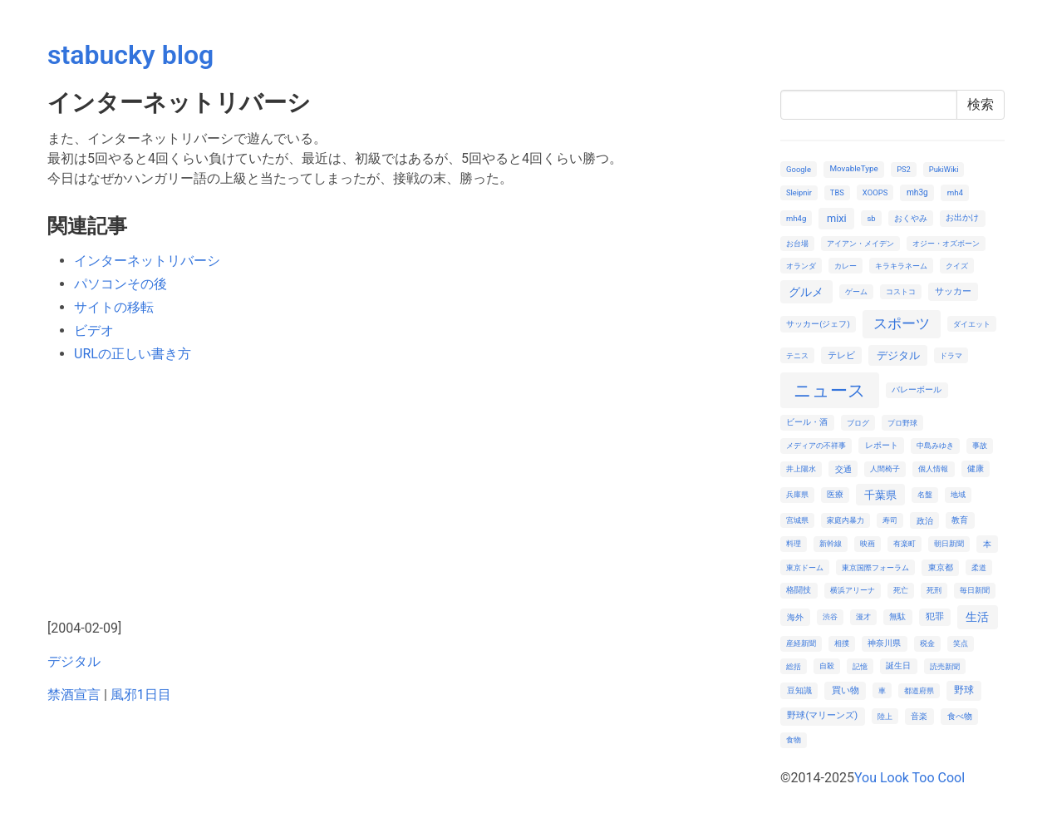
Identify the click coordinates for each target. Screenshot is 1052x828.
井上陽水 (801, 468)
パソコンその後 (120, 284)
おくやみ (910, 218)
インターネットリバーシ (147, 261)
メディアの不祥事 (816, 445)
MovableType (853, 168)
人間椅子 (885, 468)
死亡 (900, 589)
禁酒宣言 (74, 694)
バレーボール (916, 389)
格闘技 (798, 589)
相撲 (841, 643)
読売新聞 (945, 666)
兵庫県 (797, 494)
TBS (837, 192)
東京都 (940, 567)
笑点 (960, 643)
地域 (958, 494)
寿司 (889, 520)
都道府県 (919, 690)
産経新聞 (801, 643)
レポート (881, 445)
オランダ (801, 265)
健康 (975, 468)
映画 (867, 543)
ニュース (830, 390)
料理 (793, 543)
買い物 (845, 690)
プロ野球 (902, 422)
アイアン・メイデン (860, 243)
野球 (964, 690)
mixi (837, 218)
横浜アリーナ (852, 589)
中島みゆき (935, 445)
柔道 (978, 567)
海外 (795, 617)
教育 (959, 520)
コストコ (901, 291)
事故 (979, 445)
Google (798, 169)
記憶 (860, 666)
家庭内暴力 (845, 520)
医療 (835, 494)
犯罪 (935, 616)
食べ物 (959, 716)
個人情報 (933, 468)
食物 (793, 739)
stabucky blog (130, 55)
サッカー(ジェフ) (818, 323)
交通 (843, 469)
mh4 (955, 192)
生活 (977, 616)
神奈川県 (884, 643)
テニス (797, 355)
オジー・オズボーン (946, 243)
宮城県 (797, 520)
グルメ (806, 291)
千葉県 (880, 495)
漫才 (863, 616)
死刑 (934, 589)
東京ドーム (804, 567)
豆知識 (799, 690)
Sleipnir (799, 192)
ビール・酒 (807, 421)
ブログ (858, 422)
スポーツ (901, 323)
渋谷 (830, 616)
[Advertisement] (403, 493)
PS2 (904, 169)
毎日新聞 (975, 589)
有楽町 (904, 543)
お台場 (797, 243)
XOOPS (875, 192)
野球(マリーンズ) (822, 715)
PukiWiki (944, 169)
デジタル (74, 661)
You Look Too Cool (909, 778)
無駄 (897, 616)
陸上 (884, 716)
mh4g (796, 218)
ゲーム (856, 291)
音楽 (919, 716)
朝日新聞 (949, 543)
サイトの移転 (114, 307)
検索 (980, 104)
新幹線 (830, 543)
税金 (927, 643)
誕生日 (898, 665)
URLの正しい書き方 (132, 354)
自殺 (826, 665)
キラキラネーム (901, 265)
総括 (793, 666)
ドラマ (951, 355)
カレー (845, 265)
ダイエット (972, 323)
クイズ (957, 265)
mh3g (917, 192)
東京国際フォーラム (875, 567)
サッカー (953, 291)
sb (871, 218)
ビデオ (94, 330)
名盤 (924, 494)
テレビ (841, 355)
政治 (925, 520)
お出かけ (962, 217)
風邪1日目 (141, 694)
